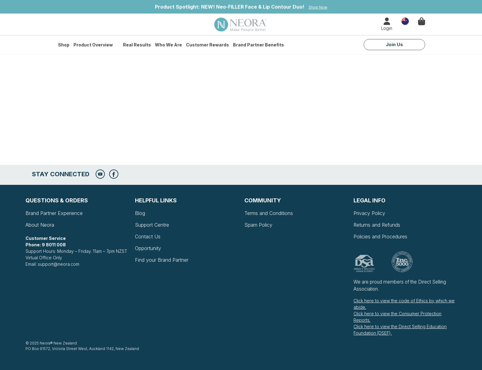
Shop (63, 44)
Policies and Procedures (380, 236)
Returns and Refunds (377, 225)
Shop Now (318, 7)
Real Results (137, 44)
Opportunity (148, 248)
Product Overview (93, 44)
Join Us (394, 44)
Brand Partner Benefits (258, 44)
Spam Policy (258, 225)
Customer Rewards (207, 44)
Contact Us (147, 236)
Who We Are (168, 44)
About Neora (40, 225)
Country (405, 20)
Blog (140, 213)
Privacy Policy (369, 213)
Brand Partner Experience (54, 213)
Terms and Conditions (268, 213)
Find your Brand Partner (161, 260)
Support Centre (152, 225)
